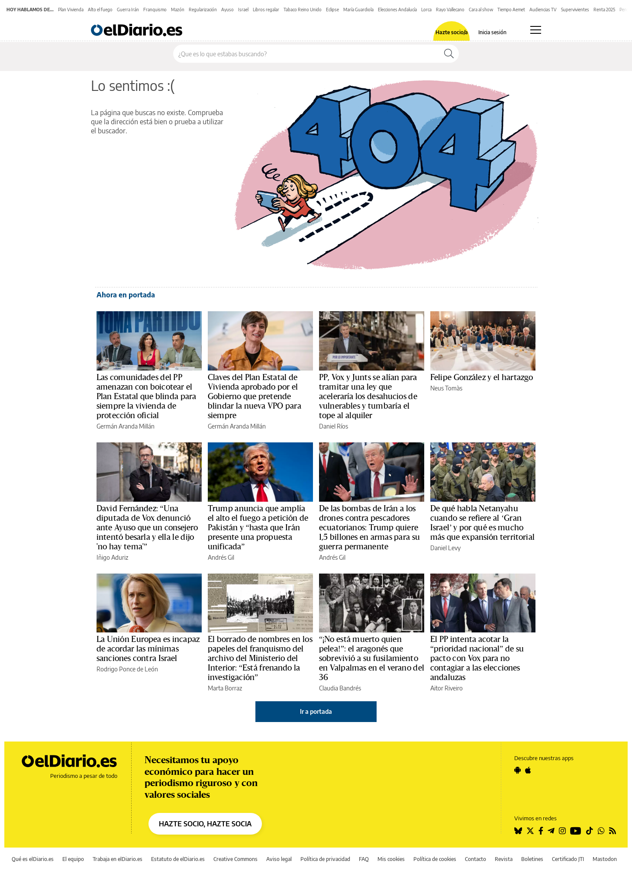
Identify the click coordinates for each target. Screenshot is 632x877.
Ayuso (227, 9)
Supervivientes (575, 9)
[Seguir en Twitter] (530, 831)
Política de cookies (434, 859)
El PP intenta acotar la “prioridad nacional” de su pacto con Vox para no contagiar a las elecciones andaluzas (477, 658)
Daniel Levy (445, 547)
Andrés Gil (221, 557)
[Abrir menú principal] (535, 30)
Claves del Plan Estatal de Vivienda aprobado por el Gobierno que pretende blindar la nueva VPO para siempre (254, 396)
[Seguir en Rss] (612, 831)
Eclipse (332, 9)
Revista (504, 859)
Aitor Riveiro (446, 688)
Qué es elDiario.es (33, 859)
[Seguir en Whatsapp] (601, 831)
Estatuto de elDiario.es (178, 859)
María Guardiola (358, 9)
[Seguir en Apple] (528, 770)
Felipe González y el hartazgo (481, 377)
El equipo (73, 859)
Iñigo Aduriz (112, 557)
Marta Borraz (225, 688)
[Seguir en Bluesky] (518, 831)
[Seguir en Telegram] (551, 831)
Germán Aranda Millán (126, 426)
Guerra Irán (128, 9)
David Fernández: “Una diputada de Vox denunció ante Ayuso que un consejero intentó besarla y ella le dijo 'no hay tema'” (147, 527)
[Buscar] (449, 54)
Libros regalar (266, 9)
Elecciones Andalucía (397, 9)
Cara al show (481, 9)
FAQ (364, 859)
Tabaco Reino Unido (303, 9)
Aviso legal (279, 859)
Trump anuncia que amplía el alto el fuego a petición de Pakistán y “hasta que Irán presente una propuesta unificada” (258, 527)
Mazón (177, 9)
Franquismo (155, 9)
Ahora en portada (126, 294)
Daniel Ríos (333, 426)
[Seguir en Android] (517, 770)
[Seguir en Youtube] (575, 831)
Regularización (203, 9)
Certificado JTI (568, 859)
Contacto (475, 859)
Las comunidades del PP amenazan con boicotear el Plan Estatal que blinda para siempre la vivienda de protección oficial (146, 396)
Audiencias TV (543, 9)
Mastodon (605, 859)
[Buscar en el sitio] (306, 54)
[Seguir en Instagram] (562, 831)
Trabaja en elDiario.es (117, 859)
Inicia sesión (492, 32)
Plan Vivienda (71, 9)
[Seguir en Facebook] (540, 831)
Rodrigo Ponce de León (127, 669)
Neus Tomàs (446, 388)
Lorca (426, 9)
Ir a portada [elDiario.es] (316, 711)
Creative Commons (235, 859)
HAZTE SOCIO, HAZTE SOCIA (205, 823)
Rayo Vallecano (450, 9)
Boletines (532, 859)
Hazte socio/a (451, 32)
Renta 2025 (604, 9)
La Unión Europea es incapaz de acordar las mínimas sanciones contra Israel (148, 649)
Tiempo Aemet (511, 9)
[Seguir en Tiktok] (589, 831)
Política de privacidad (325, 859)
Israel (243, 9)
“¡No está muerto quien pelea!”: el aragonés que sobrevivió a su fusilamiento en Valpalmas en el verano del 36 (371, 658)
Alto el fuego (100, 9)
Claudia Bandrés (340, 688)
